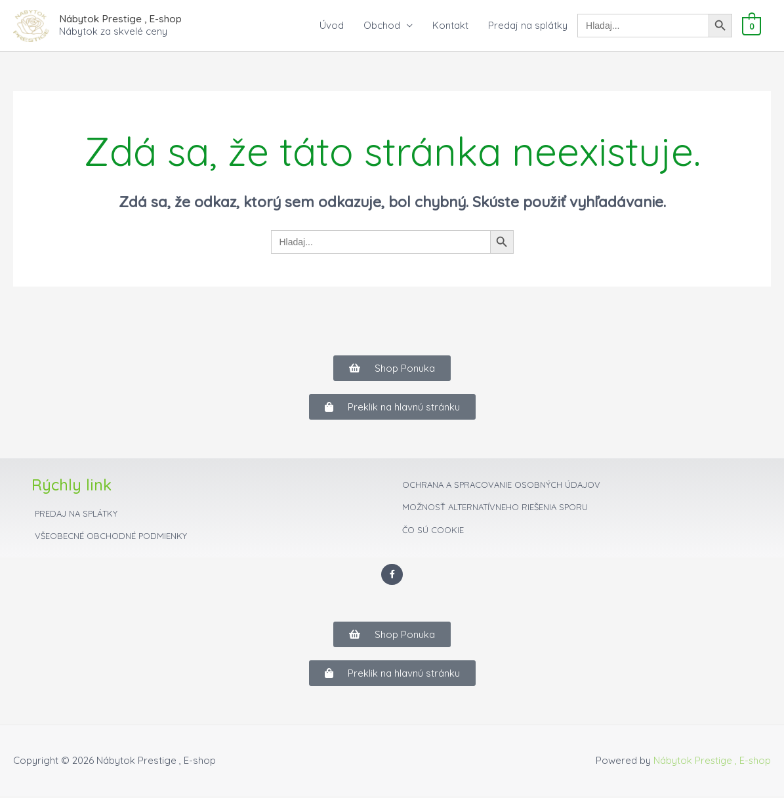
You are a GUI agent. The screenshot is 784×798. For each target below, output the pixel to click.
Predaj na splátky (529, 26)
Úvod (333, 26)
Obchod (383, 26)
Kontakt (452, 26)
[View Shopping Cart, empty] (752, 26)
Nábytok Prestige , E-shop (119, 18)
